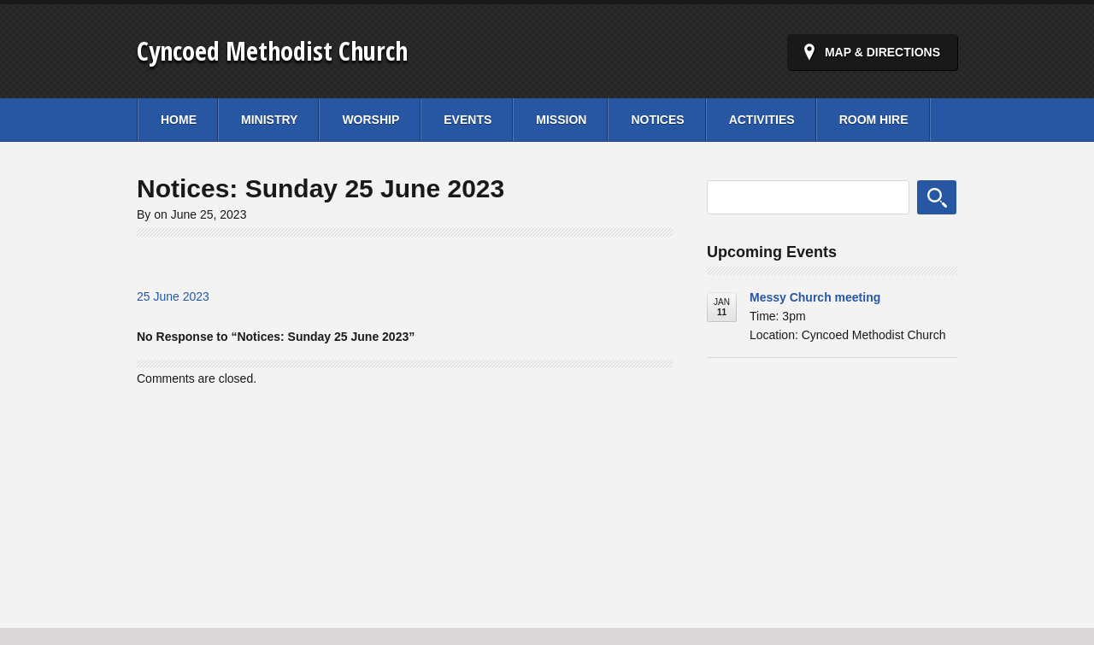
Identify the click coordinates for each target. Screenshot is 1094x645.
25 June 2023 (173, 296)
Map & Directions (882, 52)
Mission (561, 119)
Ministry (269, 119)
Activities (762, 119)
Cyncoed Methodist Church (272, 50)
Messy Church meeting (815, 297)
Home (179, 119)
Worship (370, 119)
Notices (657, 119)
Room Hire (874, 119)
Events (467, 119)
